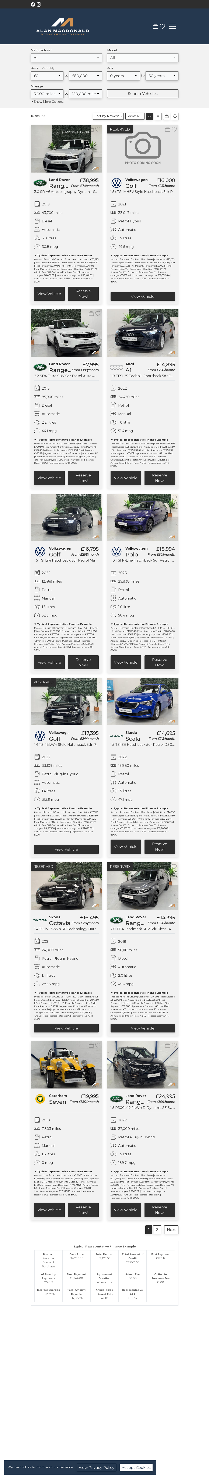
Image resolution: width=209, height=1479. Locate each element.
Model (112, 50)
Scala (132, 738)
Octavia (59, 923)
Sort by (107, 116)
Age (110, 68)
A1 (128, 370)
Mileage (37, 86)
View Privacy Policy (96, 1467)
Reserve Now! (83, 294)
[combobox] (66, 57)
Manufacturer (41, 50)
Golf (131, 185)
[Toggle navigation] (172, 26)
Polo (131, 554)
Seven (57, 1101)
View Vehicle (49, 293)
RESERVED (120, 129)
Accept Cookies (136, 1467)
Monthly (48, 68)
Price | (43, 68)
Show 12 (133, 116)
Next (171, 1229)
